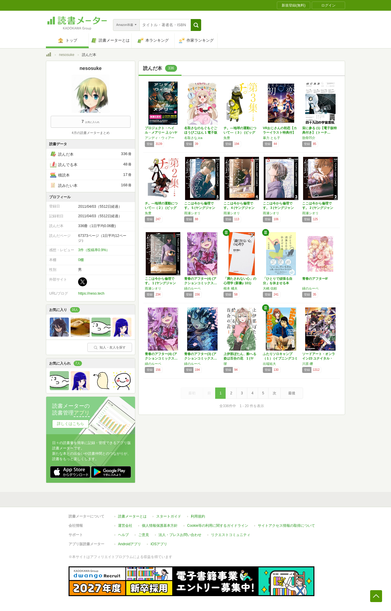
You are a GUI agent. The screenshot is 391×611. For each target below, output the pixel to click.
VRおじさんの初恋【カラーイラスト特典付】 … (280, 132)
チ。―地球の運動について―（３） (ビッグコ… (240, 132)
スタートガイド (168, 516)
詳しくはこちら (70, 423)
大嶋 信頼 (270, 288)
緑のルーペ (192, 288)
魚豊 (227, 138)
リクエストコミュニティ (230, 535)
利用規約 (198, 516)
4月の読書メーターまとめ (90, 133)
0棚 (81, 260)
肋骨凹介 (308, 138)
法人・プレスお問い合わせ (180, 535)
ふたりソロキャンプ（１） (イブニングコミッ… (280, 358)
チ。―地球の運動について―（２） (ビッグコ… (161, 207)
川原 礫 (307, 363)
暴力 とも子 (271, 138)
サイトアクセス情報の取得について (286, 525)
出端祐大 (269, 363)
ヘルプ (123, 535)
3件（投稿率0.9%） (94, 250)
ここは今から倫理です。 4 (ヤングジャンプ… (239, 207)
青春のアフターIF (315, 278)
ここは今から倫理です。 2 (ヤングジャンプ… (317, 207)
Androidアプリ (129, 544)
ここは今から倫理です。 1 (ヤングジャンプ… (160, 283)
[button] (196, 25)
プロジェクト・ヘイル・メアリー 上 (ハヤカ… (161, 132)
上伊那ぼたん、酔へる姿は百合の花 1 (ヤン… (240, 358)
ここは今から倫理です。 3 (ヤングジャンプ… (278, 207)
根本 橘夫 (231, 288)
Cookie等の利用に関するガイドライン (217, 525)
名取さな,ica (193, 138)
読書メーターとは (132, 516)
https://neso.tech (91, 293)
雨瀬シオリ (192, 213)
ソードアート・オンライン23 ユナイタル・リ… (318, 358)
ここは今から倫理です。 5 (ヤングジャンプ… (199, 207)
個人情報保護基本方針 (160, 525)
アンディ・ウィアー (159, 138)
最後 (291, 393)
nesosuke (66, 55)
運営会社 (125, 525)
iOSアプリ (158, 544)
